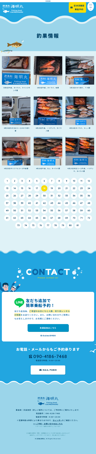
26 (14, 195)
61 (7, 218)
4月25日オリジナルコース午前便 (16, 168)
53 (37, 210)
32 (59, 195)
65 (37, 218)
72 (89, 218)
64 (29, 218)
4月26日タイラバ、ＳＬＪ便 (79, 128)
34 (74, 195)
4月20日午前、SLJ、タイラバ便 (48, 168)
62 (14, 218)
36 (89, 195)
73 (18, 225)
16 (29, 188)
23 (81, 188)
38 (14, 203)
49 (7, 210)
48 (89, 203)
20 (59, 188)
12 (89, 180)
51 (22, 210)
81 (78, 225)
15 (22, 188)
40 (29, 203)
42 (44, 203)
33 (66, 195)
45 (66, 203)
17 (37, 188)
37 (7, 203)
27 (22, 195)
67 (51, 218)
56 (59, 210)
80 (70, 225)
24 (89, 188)
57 (66, 210)
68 (59, 218)
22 (74, 188)
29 (37, 195)
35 (81, 195)
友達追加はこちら (48, 327)
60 (89, 210)
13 (7, 188)
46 (74, 203)
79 (63, 225)
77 (48, 225)
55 (51, 210)
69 (66, 218)
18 (44, 188)
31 (52, 195)
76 (40, 225)
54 (44, 210)
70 (74, 218)
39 (22, 203)
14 (14, 188)
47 (81, 203)
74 (25, 225)
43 (51, 203)
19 (52, 188)
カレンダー (57, 420)
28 (29, 195)
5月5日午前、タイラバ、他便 (48, 88)
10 (74, 180)
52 (29, 210)
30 (44, 195)
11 (81, 180)
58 (74, 210)
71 (81, 218)
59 (81, 210)
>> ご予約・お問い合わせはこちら (48, 424)
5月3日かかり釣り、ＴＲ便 (80, 88)
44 (59, 203)
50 (14, 210)
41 (37, 203)
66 (44, 218)
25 (7, 195)
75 (33, 225)
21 (66, 188)
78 (55, 225)
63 (22, 218)
